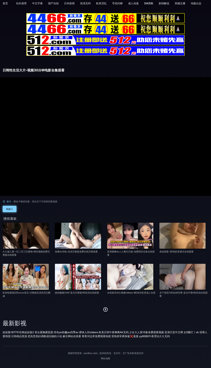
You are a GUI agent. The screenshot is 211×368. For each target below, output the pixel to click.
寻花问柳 (117, 3)
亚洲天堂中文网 (174, 332)
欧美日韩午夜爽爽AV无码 (114, 332)
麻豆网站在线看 (72, 336)
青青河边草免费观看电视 (96, 336)
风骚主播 (180, 3)
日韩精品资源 (19, 336)
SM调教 (148, 3)
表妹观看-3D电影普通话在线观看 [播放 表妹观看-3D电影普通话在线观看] (176, 251)
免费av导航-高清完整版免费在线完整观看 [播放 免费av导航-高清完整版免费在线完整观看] (76, 251)
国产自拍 (53, 3)
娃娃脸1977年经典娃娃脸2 (18, 332)
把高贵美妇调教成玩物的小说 (45, 336)
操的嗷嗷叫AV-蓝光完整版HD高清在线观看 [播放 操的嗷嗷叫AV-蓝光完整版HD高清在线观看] (77, 292)
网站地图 (105, 358)
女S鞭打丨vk (191, 332)
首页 (5, 3)
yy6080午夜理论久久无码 (154, 336)
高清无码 (85, 3)
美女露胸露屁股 (44, 332)
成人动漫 (133, 3)
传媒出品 (196, 3)
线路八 (9, 209)
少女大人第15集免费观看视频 (146, 332)
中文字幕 (37, 3)
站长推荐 (21, 3)
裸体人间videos (88, 332)
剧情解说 (164, 3)
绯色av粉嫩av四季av (66, 332)
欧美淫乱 (101, 3)
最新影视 (14, 323)
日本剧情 (69, 3)
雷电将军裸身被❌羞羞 (124, 336)
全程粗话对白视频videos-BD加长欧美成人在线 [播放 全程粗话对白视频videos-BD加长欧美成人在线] (131, 292)
